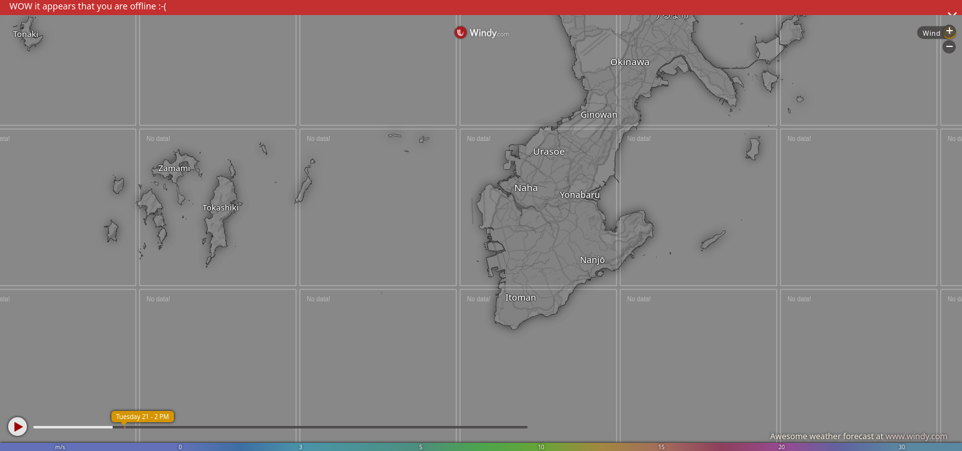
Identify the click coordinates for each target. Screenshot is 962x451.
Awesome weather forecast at (859, 436)
